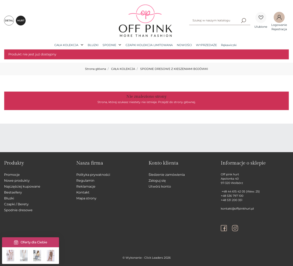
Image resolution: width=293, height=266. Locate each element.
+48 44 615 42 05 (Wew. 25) (240, 191)
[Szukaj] (243, 20)
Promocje (12, 175)
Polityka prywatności (93, 175)
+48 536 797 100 (232, 196)
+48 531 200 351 (231, 200)
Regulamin (85, 180)
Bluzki (9, 198)
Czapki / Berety (16, 204)
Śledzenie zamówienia (167, 175)
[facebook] (225, 228)
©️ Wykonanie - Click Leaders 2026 (146, 257)
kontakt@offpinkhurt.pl (237, 208)
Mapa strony (86, 198)
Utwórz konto (160, 186)
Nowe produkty (17, 180)
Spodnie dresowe (18, 210)
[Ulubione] (260, 17)
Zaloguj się (157, 180)
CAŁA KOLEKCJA (123, 69)
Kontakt (83, 192)
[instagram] (235, 228)
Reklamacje (85, 186)
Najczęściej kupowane (22, 186)
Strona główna (95, 69)
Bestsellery (13, 192)
